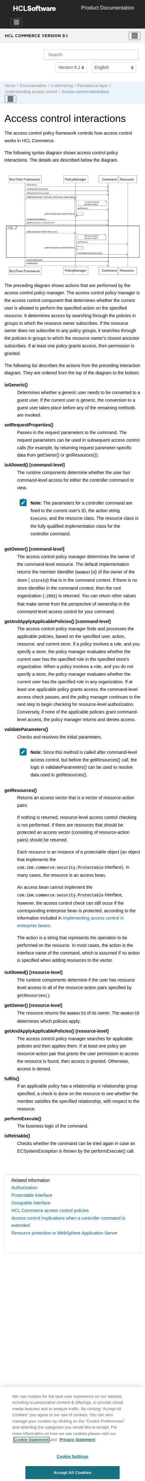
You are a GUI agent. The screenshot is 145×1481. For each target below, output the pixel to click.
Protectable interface (31, 1190)
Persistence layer (92, 86)
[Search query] (91, 55)
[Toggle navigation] (16, 22)
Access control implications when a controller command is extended (68, 1216)
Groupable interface (30, 1197)
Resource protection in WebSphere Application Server (64, 1227)
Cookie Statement (31, 1442)
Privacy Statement (78, 1442)
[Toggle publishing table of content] (10, 99)
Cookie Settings (72, 1458)
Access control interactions (85, 92)
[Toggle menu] (134, 36)
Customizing (62, 86)
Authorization (24, 1182)
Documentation (33, 86)
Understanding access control (31, 92)
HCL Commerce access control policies (50, 1205)
